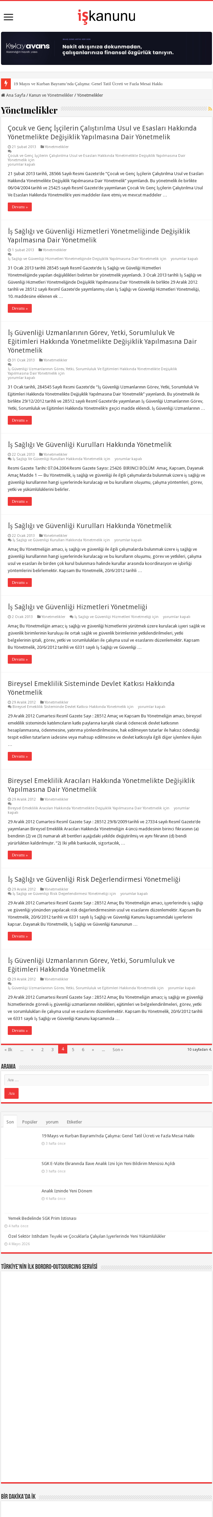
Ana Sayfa (13, 95)
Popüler (30, 1121)
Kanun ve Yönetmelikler (51, 95)
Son (10, 1121)
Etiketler (74, 1121)
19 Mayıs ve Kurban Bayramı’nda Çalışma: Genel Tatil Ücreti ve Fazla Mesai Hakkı (88, 83)
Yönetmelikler (57, 147)
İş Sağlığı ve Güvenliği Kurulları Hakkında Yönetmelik (89, 526)
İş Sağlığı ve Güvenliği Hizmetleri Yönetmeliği (77, 607)
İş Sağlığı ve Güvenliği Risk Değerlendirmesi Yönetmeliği (94, 879)
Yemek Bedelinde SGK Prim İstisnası (42, 1189)
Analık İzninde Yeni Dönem (33, 1171)
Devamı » (20, 207)
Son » (118, 1049)
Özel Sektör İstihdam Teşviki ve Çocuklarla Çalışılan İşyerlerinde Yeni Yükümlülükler (87, 1207)
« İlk (8, 1049)
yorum (52, 1121)
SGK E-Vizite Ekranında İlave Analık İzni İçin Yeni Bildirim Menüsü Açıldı (75, 1153)
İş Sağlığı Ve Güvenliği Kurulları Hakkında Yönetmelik (89, 445)
